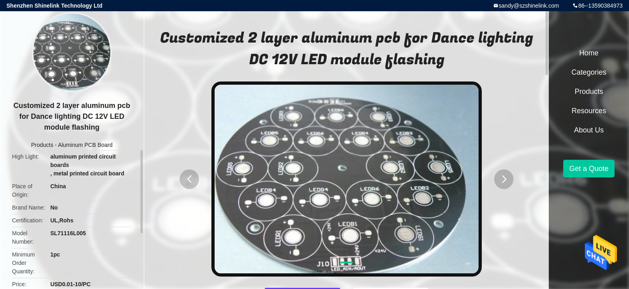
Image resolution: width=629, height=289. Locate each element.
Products (42, 145)
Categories (588, 72)
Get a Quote (589, 169)
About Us (589, 130)
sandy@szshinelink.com (529, 5)
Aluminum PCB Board (85, 145)
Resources (589, 111)
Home (589, 53)
